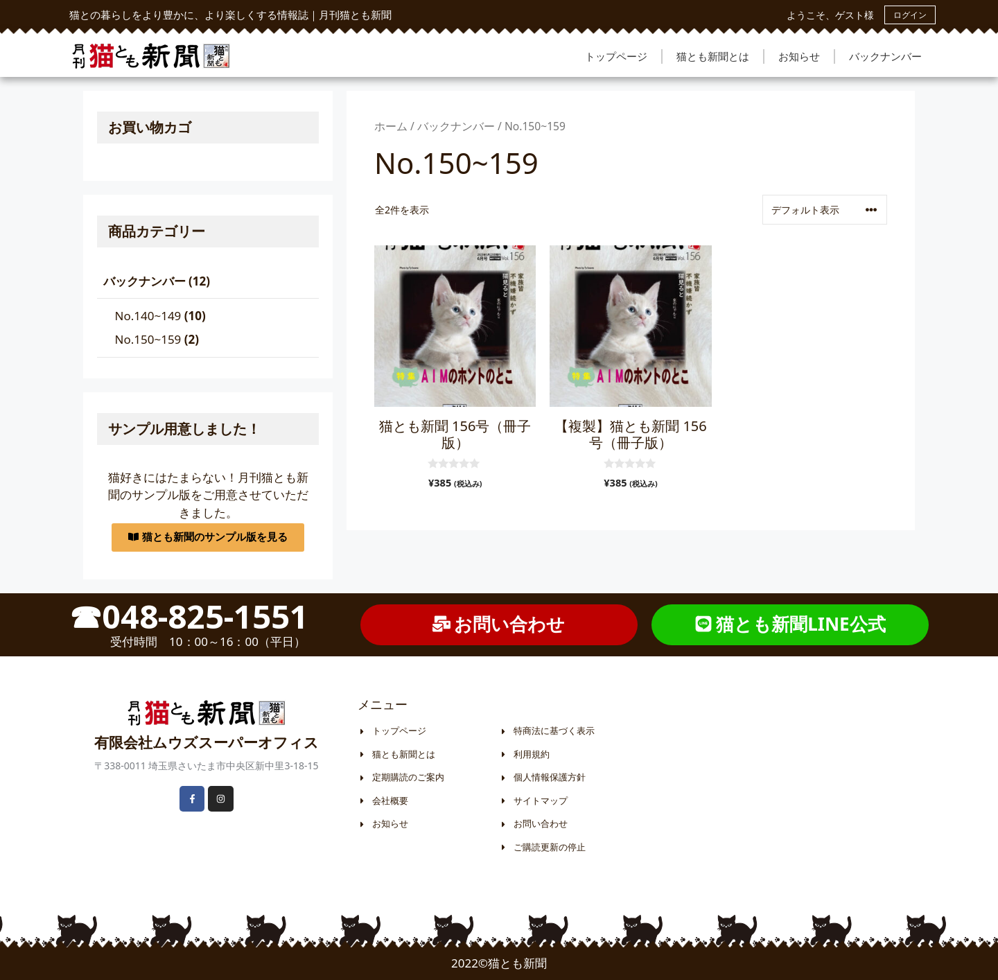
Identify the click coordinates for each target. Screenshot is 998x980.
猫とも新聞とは (712, 56)
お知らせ (799, 56)
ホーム (391, 126)
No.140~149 (148, 316)
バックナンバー (885, 56)
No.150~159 (148, 339)
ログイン (910, 15)
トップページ (616, 56)
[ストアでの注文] (824, 210)
